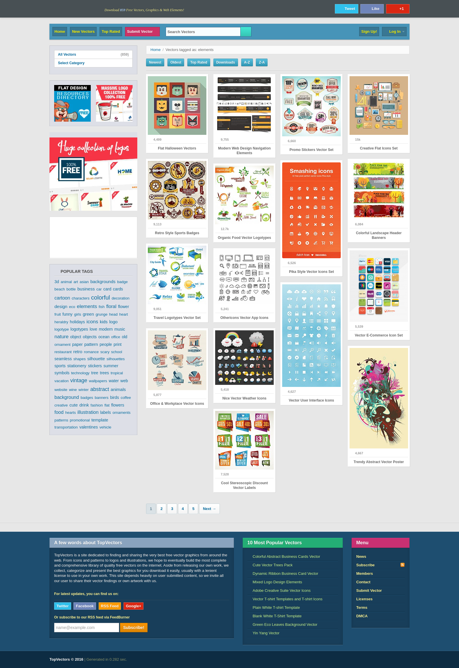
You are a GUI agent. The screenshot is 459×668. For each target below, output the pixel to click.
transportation (66, 427)
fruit (57, 314)
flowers (117, 405)
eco (72, 307)
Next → (209, 508)
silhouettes (116, 359)
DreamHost (384, 659)
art (75, 282)
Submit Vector (142, 31)
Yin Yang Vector (263, 633)
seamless (63, 358)
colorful (100, 297)
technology (80, 373)
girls (77, 314)
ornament (62, 344)
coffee (126, 397)
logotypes (79, 329)
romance (91, 352)
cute (73, 404)
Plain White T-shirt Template (273, 607)
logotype (61, 329)
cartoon (62, 297)
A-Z (247, 62)
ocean (103, 336)
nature (61, 336)
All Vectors (93, 54)
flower (123, 306)
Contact (363, 582)
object (75, 336)
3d (56, 281)
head (113, 314)
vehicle (105, 427)
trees (104, 372)
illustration (88, 412)
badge (122, 282)
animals (118, 389)
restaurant (63, 352)
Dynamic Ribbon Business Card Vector (282, 573)
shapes (79, 359)
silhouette (96, 358)
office (115, 337)
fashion (96, 405)
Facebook (85, 606)
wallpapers (98, 381)
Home (59, 31)
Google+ (133, 606)
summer (111, 365)
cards (118, 289)
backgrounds (103, 281)
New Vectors (83, 31)
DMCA (362, 616)
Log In (394, 31)
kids (104, 321)
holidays (77, 321)
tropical (117, 373)
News (361, 556)
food (59, 412)
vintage (78, 380)
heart (123, 314)
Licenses (364, 599)
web (124, 380)
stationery (76, 365)
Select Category (93, 63)
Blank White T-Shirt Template (274, 616)
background (66, 397)
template (99, 419)
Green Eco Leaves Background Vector (282, 624)
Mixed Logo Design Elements (274, 582)
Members (364, 573)
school (116, 352)
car (99, 289)
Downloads (225, 62)
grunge (101, 314)
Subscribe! (133, 627)
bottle (71, 289)
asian (84, 282)
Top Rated (111, 31)
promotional (80, 420)
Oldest (175, 62)
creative (61, 405)
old (124, 336)
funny (67, 314)
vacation (61, 381)
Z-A (262, 62)
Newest (155, 62)
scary (104, 352)
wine (73, 389)
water (114, 380)
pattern (91, 344)
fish (102, 307)
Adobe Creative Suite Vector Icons (279, 590)
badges (87, 397)
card (107, 289)
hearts (70, 412)
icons (92, 321)
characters (81, 298)
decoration (120, 298)
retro (77, 351)
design (60, 306)
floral (111, 306)
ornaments (121, 412)
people (106, 344)
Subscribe (380, 564)
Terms (361, 607)
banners (102, 397)
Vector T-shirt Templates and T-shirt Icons (284, 599)
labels (105, 412)
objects (90, 336)
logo (113, 321)
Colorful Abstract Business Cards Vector (283, 556)
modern (106, 329)
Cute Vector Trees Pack (270, 565)
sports (60, 365)
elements (87, 306)
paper (77, 344)
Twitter (62, 606)
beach (59, 289)
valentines (88, 427)
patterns (61, 420)
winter (83, 389)
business (86, 288)
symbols (61, 372)
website (60, 389)
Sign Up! (369, 31)
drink (84, 404)
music (119, 329)
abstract (99, 389)
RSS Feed (110, 606)
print (117, 344)
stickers (95, 365)
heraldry (61, 322)
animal (66, 282)
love (93, 329)
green (88, 314)
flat (107, 405)
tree (94, 372)
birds (114, 397)
